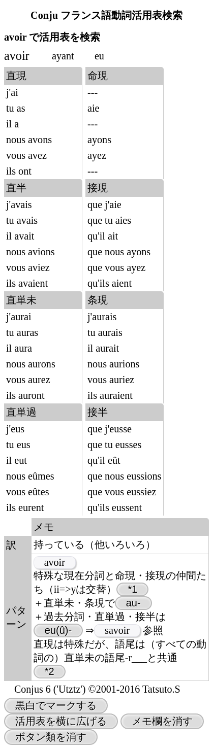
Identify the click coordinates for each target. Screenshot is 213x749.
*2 (49, 671)
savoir (117, 630)
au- (133, 602)
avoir (54, 562)
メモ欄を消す (162, 721)
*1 (132, 589)
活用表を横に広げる (61, 721)
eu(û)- (58, 630)
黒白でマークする (56, 705)
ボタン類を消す (50, 736)
